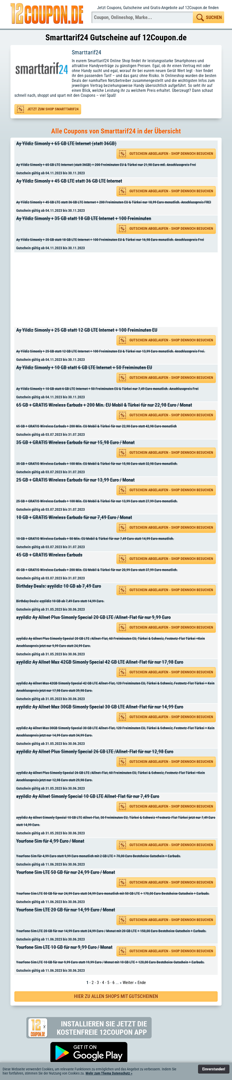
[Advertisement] (117, 289)
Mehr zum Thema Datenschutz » (109, 1073)
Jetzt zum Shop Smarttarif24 (53, 109)
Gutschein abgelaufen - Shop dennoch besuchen (171, 153)
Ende (142, 982)
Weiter (128, 982)
